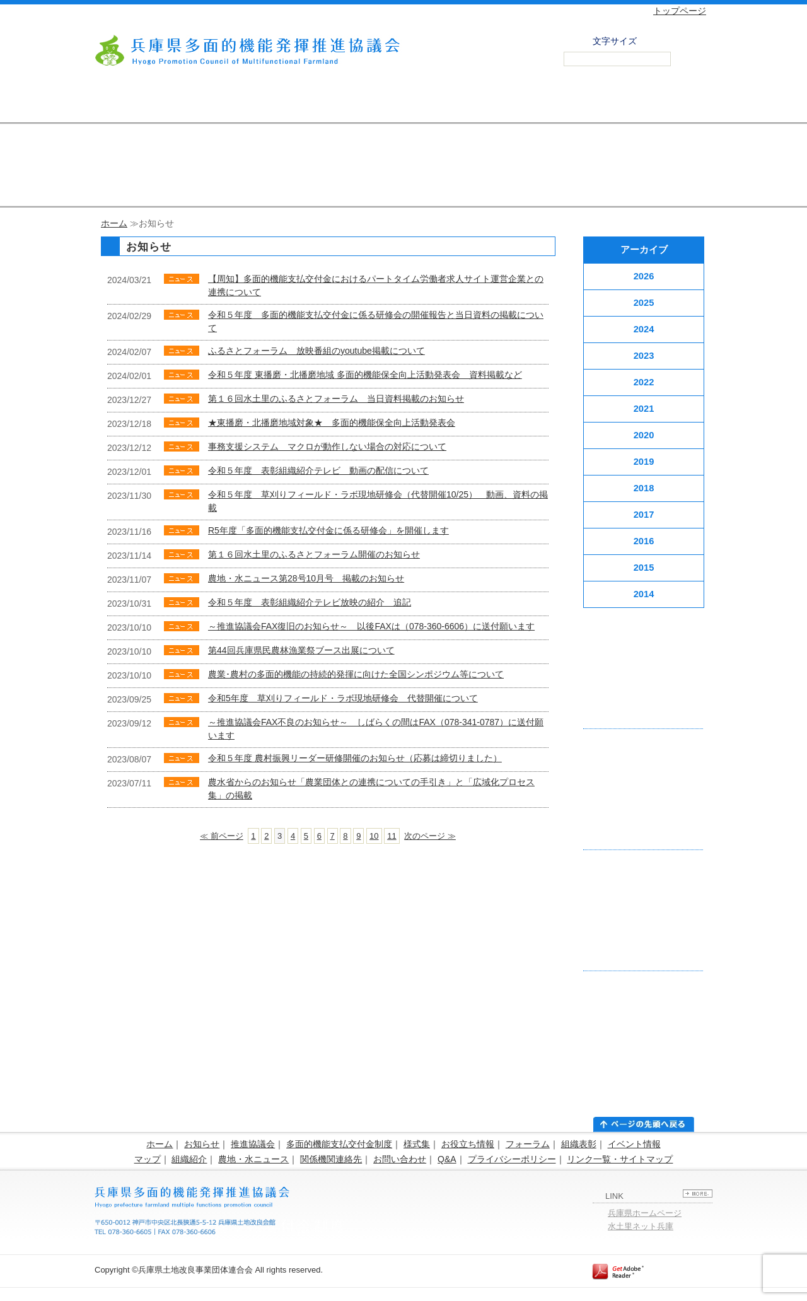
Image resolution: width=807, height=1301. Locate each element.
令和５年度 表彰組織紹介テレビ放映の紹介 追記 (309, 602)
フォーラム (528, 1144)
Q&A (447, 1159)
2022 (644, 382)
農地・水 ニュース (580, 104)
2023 (644, 356)
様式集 (417, 1144)
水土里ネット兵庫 (640, 1226)
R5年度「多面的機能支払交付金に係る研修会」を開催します (328, 530)
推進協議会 (139, 104)
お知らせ (201, 1144)
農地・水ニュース (253, 1159)
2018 (644, 488)
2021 (644, 409)
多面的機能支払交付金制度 (339, 1144)
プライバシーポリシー (512, 1159)
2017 (644, 515)
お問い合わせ (668, 104)
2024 (644, 329)
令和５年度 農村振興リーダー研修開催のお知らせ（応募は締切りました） (355, 758)
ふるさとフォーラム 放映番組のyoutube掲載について (316, 351)
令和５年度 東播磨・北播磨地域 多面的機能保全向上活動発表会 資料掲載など (365, 375)
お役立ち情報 (467, 1144)
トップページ (679, 11)
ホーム (114, 223)
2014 (644, 594)
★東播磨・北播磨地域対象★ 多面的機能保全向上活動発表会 (331, 422)
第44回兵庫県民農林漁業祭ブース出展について (301, 650)
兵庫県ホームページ (645, 1213)
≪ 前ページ (221, 836)
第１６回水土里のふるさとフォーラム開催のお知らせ (314, 554)
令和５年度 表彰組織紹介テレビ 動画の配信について (318, 470)
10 (373, 836)
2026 (644, 276)
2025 (644, 303)
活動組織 (491, 104)
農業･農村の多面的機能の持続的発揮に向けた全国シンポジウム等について (356, 674)
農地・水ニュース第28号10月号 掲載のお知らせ (306, 578)
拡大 (691, 39)
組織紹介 (189, 1159)
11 (391, 836)
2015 (644, 568)
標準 (662, 39)
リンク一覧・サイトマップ (620, 1159)
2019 (644, 462)
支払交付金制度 (227, 104)
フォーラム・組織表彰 (403, 104)
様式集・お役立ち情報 (315, 104)
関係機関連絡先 (331, 1159)
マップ (147, 1159)
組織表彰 (578, 1144)
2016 (644, 541)
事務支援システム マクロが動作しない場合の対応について (327, 446)
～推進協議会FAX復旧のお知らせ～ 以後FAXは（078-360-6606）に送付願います (371, 626)
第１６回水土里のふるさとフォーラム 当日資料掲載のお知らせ (336, 399)
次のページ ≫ (430, 836)
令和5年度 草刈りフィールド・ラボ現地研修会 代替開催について (343, 698)
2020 (644, 435)
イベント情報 (634, 1144)
